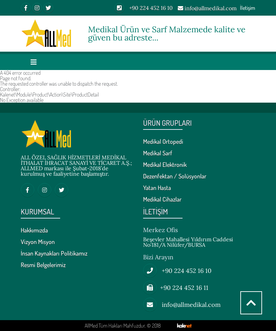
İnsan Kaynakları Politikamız (54, 253)
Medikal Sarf (157, 153)
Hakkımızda (34, 230)
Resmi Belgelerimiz (43, 265)
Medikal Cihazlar (162, 199)
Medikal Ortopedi (163, 141)
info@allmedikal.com (207, 8)
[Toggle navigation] (33, 62)
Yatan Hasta (157, 188)
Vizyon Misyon (38, 242)
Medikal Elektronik (165, 164)
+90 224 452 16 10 (143, 8)
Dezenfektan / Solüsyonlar (174, 176)
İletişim (247, 7)
